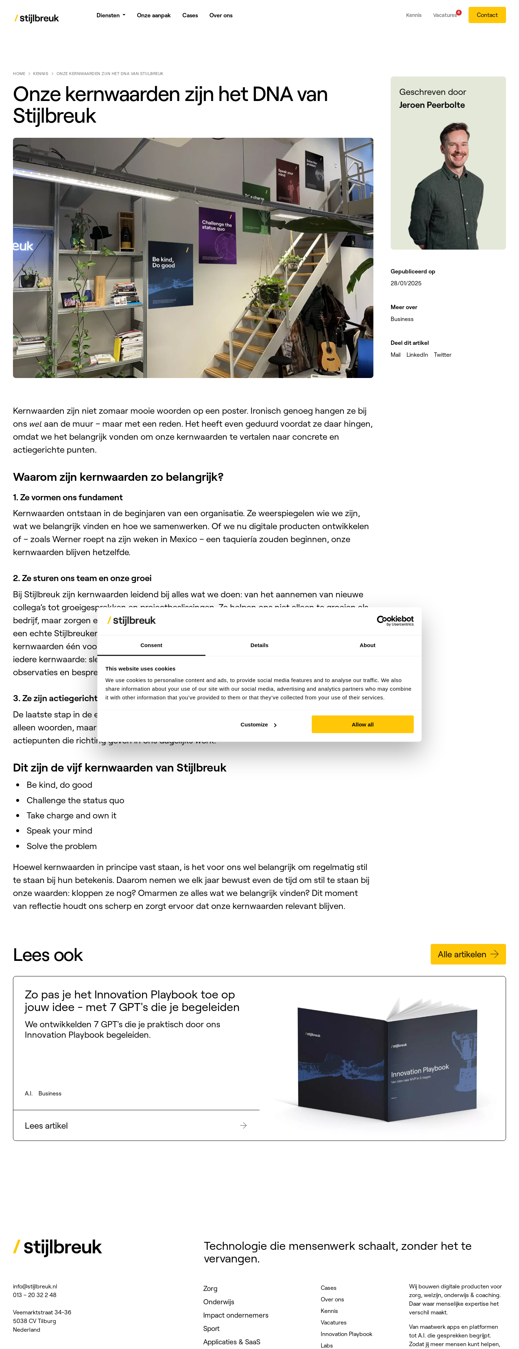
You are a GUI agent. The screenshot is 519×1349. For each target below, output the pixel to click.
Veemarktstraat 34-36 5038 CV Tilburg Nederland (42, 1321)
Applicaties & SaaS (231, 1341)
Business (402, 318)
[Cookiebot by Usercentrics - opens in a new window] (382, 621)
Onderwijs (218, 1301)
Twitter (443, 354)
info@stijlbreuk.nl (35, 1286)
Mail (396, 354)
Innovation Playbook (346, 1333)
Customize (259, 724)
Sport (211, 1328)
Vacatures (334, 1322)
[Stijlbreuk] (36, 20)
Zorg (210, 1288)
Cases (329, 1287)
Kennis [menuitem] (414, 18)
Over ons (332, 1299)
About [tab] (368, 645)
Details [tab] (259, 645)
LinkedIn (417, 354)
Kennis (40, 73)
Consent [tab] (152, 645)
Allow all (363, 724)
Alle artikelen (469, 954)
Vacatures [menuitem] (445, 17)
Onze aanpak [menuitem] (154, 18)
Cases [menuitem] (190, 18)
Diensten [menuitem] (108, 18)
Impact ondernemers (236, 1315)
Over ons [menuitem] (220, 18)
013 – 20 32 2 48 (35, 1295)
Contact (487, 17)
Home (19, 73)
